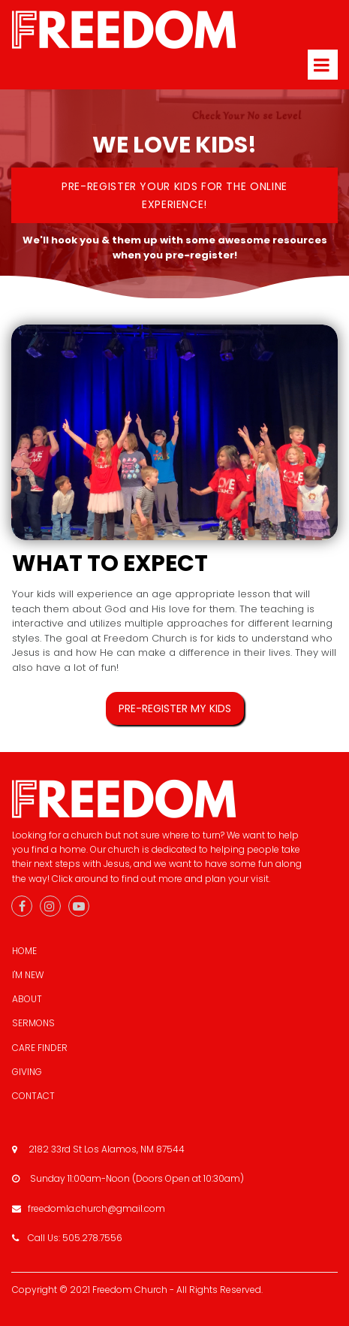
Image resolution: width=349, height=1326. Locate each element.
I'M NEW (28, 974)
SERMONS (33, 1022)
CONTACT (33, 1095)
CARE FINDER (40, 1047)
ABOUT (27, 998)
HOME (24, 950)
